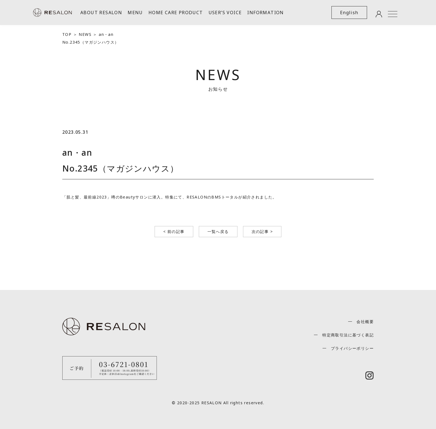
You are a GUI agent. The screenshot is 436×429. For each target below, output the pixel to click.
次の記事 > (262, 231)
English (349, 12)
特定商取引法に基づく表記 (348, 335)
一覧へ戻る (218, 231)
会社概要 (365, 321)
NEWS (85, 34)
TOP (66, 34)
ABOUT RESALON (101, 12)
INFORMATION (265, 12)
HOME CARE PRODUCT (175, 12)
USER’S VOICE (225, 12)
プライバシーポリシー (352, 348)
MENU (135, 12)
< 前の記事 (173, 231)
